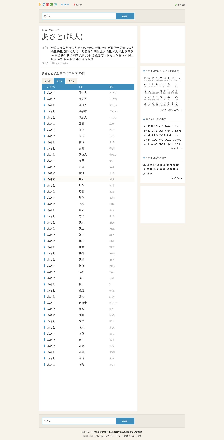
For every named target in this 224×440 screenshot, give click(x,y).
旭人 (72, 51)
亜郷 (98, 47)
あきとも (168, 126)
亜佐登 (64, 47)
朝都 (63, 55)
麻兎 (60, 59)
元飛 (110, 47)
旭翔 (90, 51)
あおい (162, 130)
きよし (154, 135)
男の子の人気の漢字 (154, 158)
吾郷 (122, 47)
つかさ (154, 139)
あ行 (58, 30)
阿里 (131, 55)
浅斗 (88, 55)
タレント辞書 (136, 436)
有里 (109, 51)
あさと (51, 92)
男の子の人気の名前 (154, 119)
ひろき (162, 144)
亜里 (104, 47)
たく (177, 126)
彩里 (60, 51)
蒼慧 (97, 55)
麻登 (72, 59)
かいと (154, 144)
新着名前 (127, 436)
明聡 (96, 51)
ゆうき (146, 135)
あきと (170, 135)
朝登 (57, 55)
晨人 (103, 51)
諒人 (103, 55)
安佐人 (130, 47)
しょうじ (176, 139)
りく (177, 135)
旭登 (84, 51)
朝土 (121, 51)
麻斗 (66, 59)
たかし (170, 130)
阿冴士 (111, 55)
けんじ (170, 144)
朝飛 (75, 55)
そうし (146, 130)
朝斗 (81, 240)
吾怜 (116, 47)
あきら (178, 130)
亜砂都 (82, 47)
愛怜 (66, 51)
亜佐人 (55, 47)
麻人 (54, 59)
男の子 (52, 30)
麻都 (78, 59)
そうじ (146, 126)
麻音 (84, 59)
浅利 (81, 55)
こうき (146, 139)
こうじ (154, 130)
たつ (161, 126)
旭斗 (78, 51)
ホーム (44, 30)
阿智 (118, 55)
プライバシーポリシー (114, 436)
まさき (162, 135)
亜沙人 (73, 47)
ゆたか (154, 126)
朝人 (115, 51)
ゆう (161, 139)
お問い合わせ (99, 436)
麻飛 (90, 59)
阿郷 (124, 55)
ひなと (167, 139)
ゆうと (146, 144)
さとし (178, 144)
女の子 (71, 81)
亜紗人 (90, 47)
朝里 (69, 55)
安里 (54, 51)
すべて (48, 81)
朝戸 (127, 51)
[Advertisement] (64, 389)
